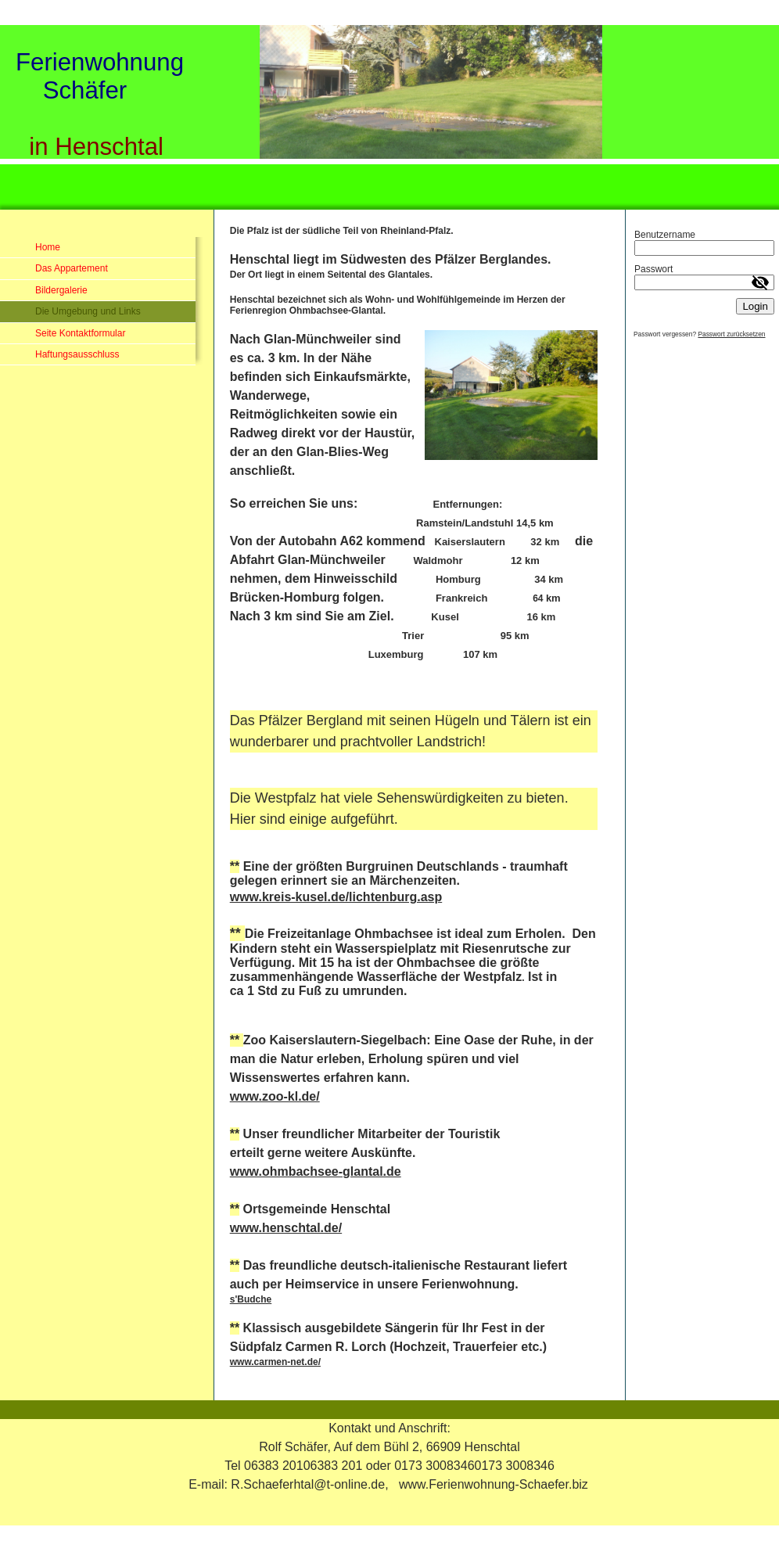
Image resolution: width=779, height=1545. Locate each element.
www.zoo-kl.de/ (275, 1096)
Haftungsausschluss (77, 354)
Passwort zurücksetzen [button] (731, 334)
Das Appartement (71, 268)
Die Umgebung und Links (88, 311)
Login (755, 306)
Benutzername (664, 234)
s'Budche (251, 1299)
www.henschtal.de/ (286, 1227)
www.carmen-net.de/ (275, 1361)
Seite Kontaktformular (80, 333)
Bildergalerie (61, 290)
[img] (389, 115)
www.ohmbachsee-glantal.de (315, 1171)
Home (47, 247)
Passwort (653, 269)
